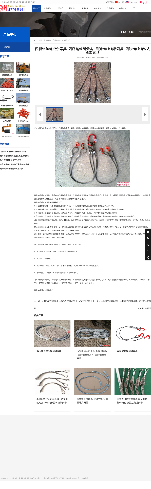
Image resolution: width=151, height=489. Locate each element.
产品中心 (59, 8)
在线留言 (97, 8)
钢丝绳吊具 (66, 40)
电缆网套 (7, 47)
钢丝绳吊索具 (81, 195)
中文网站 (47, 40)
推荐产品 (4, 56)
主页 (40, 40)
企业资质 (85, 8)
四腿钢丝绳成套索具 (66, 128)
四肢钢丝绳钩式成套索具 (116, 128)
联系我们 (110, 8)
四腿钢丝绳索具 (82, 128)
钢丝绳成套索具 (43, 195)
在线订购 (122, 8)
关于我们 (47, 8)
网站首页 (36, 8)
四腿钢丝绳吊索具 (97, 128)
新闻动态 (72, 8)
